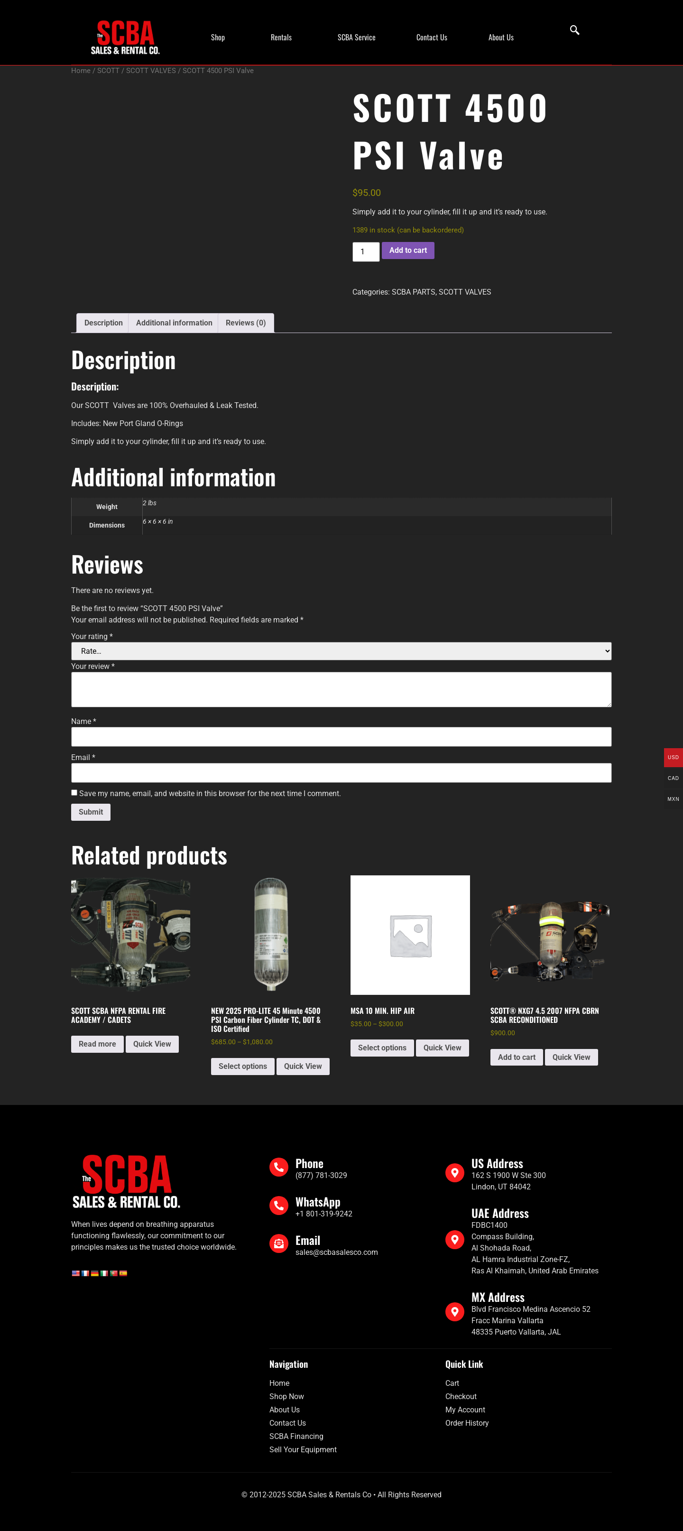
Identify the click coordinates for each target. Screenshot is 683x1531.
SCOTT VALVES (151, 70)
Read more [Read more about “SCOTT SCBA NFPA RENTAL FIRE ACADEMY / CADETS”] (97, 1044)
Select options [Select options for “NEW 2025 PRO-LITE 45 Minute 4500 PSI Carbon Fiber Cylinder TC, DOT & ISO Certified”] (243, 1066)
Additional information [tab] (174, 322)
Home (81, 70)
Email (83, 757)
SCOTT (108, 70)
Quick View (152, 1044)
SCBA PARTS (413, 292)
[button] (220, 37)
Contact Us (431, 37)
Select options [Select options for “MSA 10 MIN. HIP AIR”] (382, 1047)
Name (83, 721)
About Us (501, 37)
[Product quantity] (366, 252)
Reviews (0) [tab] (246, 322)
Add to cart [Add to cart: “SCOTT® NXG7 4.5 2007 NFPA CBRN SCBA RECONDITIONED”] (516, 1057)
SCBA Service (357, 37)
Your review (93, 666)
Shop (218, 37)
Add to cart (408, 250)
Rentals (281, 37)
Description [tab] (103, 322)
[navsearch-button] (570, 30)
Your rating (92, 636)
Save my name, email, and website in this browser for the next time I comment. (210, 794)
